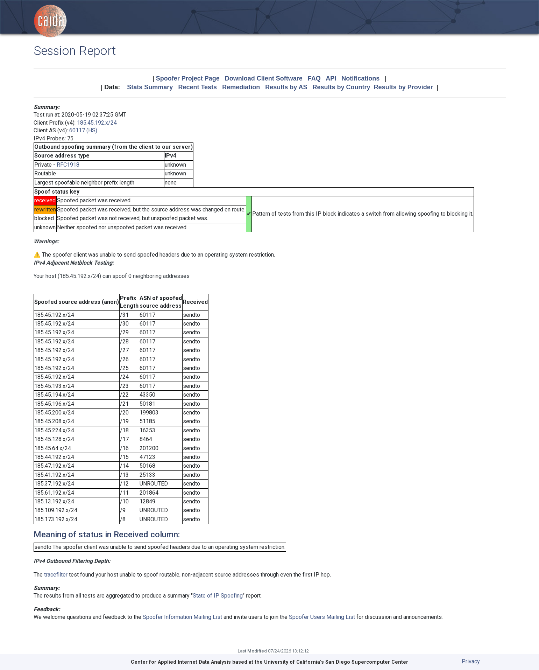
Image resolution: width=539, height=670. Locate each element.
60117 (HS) (83, 130)
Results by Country (341, 87)
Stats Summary (150, 87)
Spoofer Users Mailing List (322, 617)
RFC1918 (68, 164)
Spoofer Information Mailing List (182, 617)
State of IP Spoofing (218, 595)
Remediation (241, 87)
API (331, 78)
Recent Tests (197, 87)
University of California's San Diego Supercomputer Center (336, 662)
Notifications (360, 78)
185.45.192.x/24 (97, 122)
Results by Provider (403, 87)
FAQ (314, 78)
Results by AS (286, 87)
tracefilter (56, 574)
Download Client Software (264, 78)
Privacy (471, 661)
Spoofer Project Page (188, 78)
